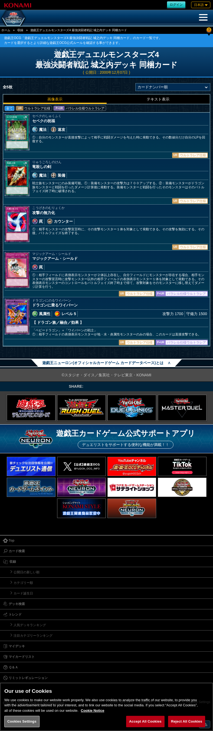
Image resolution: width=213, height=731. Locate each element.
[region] (106, 707)
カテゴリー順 (23, 583)
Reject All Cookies (186, 721)
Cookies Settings (22, 721)
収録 (20, 30)
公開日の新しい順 (27, 572)
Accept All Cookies (145, 721)
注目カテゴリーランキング (33, 636)
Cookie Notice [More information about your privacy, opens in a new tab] (92, 711)
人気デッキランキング (30, 625)
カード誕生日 (23, 593)
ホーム (5, 30)
